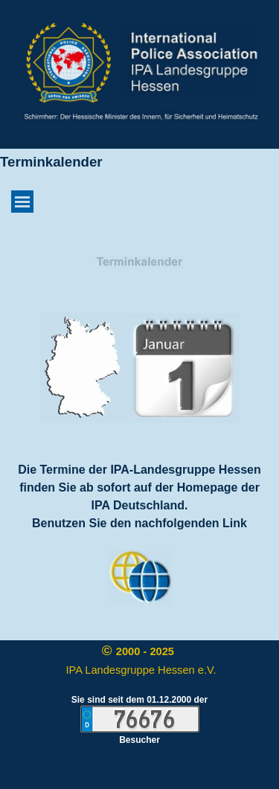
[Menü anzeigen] (22, 201)
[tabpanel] (140, 263)
